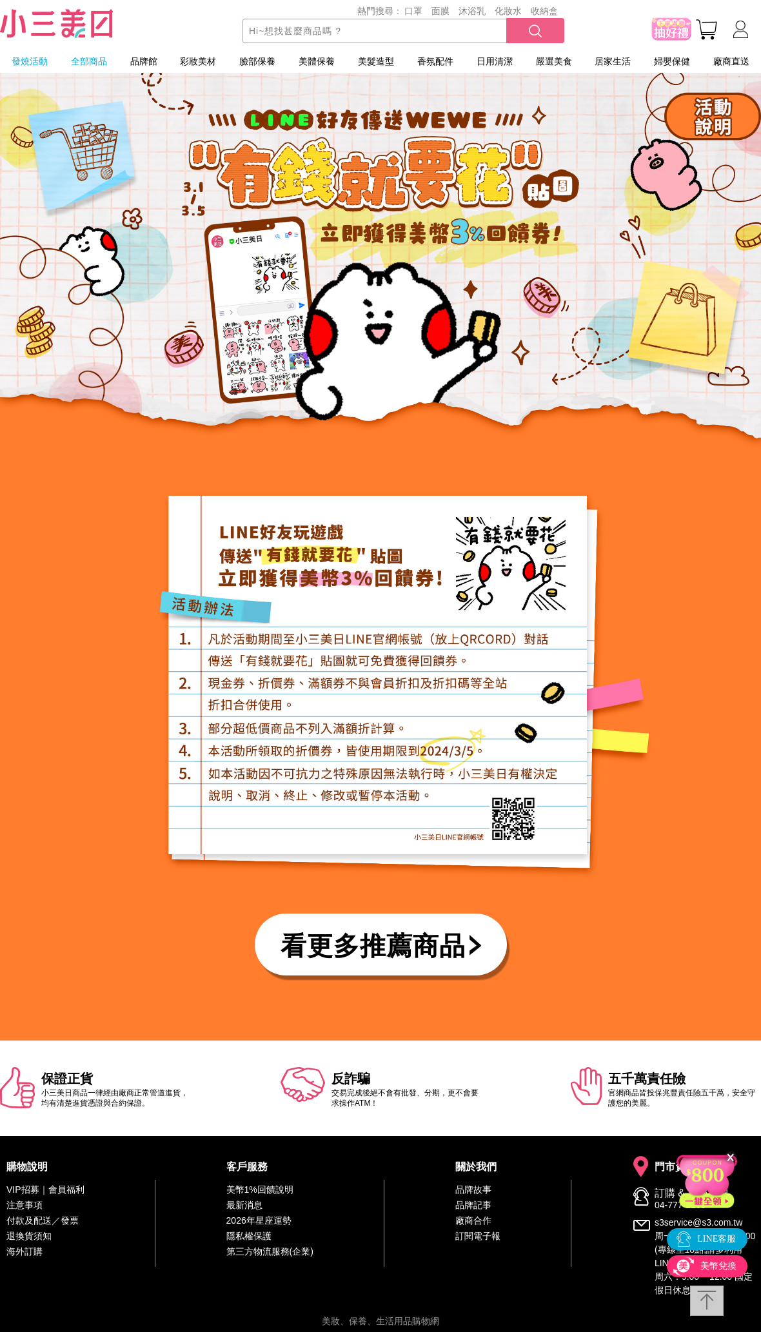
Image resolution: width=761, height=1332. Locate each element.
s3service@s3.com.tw (698, 1222)
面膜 (440, 10)
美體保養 (317, 61)
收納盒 (544, 10)
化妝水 (508, 10)
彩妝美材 (198, 61)
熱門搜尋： (379, 10)
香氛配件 (435, 61)
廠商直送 (731, 61)
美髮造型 (376, 61)
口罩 (413, 10)
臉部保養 (257, 61)
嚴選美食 (554, 61)
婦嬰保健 (672, 61)
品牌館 (143, 61)
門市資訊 (675, 1167)
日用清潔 (495, 61)
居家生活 (613, 61)
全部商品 (89, 61)
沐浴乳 (472, 10)
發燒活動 (30, 61)
